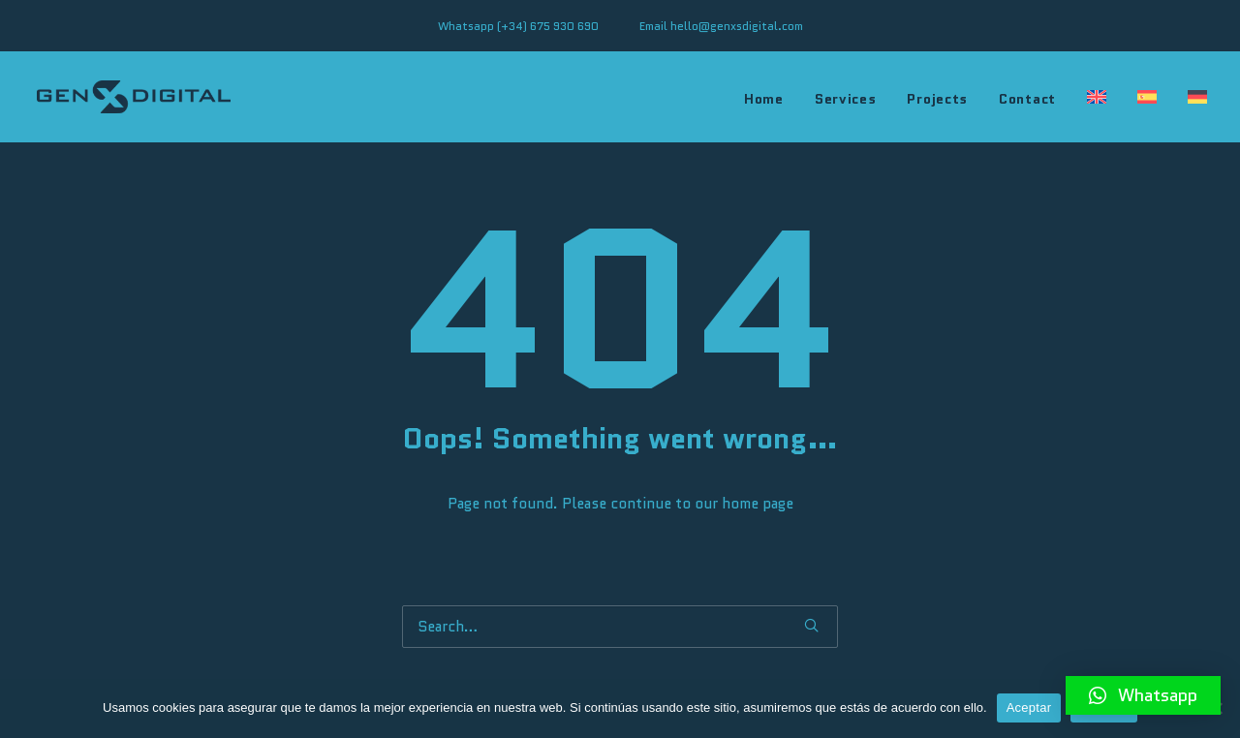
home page (757, 503)
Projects (937, 98)
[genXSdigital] (133, 96)
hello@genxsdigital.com (736, 25)
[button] (1143, 695)
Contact (1027, 98)
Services (846, 98)
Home (764, 98)
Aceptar (1029, 707)
